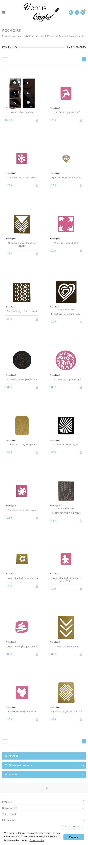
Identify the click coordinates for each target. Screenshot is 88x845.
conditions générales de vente (74, 827)
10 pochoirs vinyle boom (66, 243)
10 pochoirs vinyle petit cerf (66, 112)
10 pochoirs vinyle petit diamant (66, 177)
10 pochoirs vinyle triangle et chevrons (22, 244)
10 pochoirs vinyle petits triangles (22, 311)
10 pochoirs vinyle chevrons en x (66, 711)
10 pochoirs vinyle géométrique (66, 379)
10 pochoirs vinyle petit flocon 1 (22, 510)
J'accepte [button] (73, 837)
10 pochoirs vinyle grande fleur (22, 379)
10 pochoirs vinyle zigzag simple (22, 646)
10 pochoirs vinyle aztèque (66, 646)
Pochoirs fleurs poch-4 (22, 112)
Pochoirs (13, 755)
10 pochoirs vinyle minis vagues (66, 512)
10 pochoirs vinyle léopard (22, 444)
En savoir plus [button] (36, 840)
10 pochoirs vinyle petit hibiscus (22, 578)
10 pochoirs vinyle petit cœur (22, 711)
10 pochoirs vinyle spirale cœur (66, 314)
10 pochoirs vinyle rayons (66, 444)
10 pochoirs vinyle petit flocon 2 (22, 177)
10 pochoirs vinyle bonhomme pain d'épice (66, 579)
